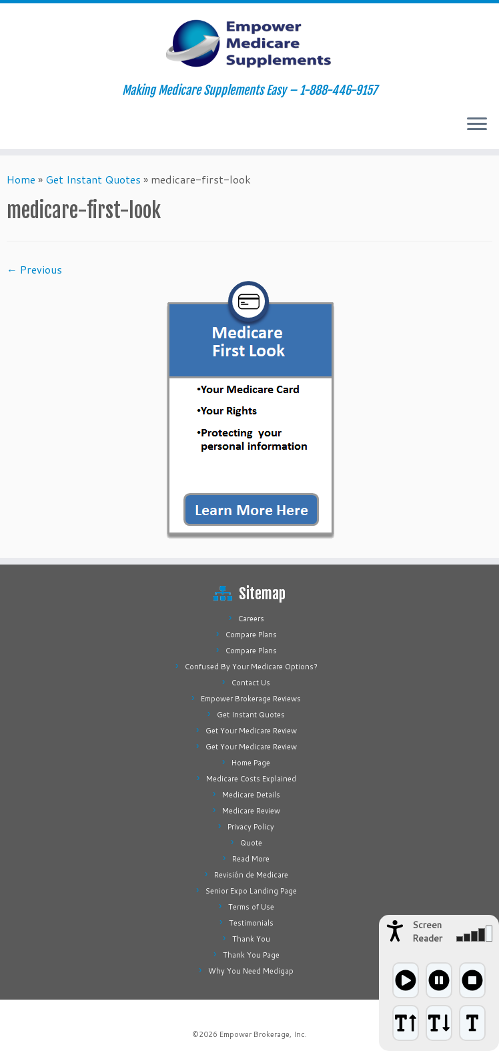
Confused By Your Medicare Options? (251, 666)
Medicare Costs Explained (251, 778)
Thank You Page (251, 955)
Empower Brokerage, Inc (262, 1034)
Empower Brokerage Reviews (251, 698)
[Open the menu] (477, 125)
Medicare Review (251, 810)
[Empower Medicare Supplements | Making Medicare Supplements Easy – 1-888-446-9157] (249, 43)
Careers (251, 618)
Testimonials (251, 923)
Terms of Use (251, 907)
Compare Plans (251, 634)
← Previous (34, 269)
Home (21, 179)
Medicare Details (251, 794)
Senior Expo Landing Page (251, 891)
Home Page (250, 762)
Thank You (251, 939)
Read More (251, 858)
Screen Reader (427, 931)
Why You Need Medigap (251, 971)
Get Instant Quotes (93, 179)
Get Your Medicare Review (251, 730)
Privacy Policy (250, 826)
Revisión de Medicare (251, 874)
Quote (251, 842)
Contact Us (250, 682)
